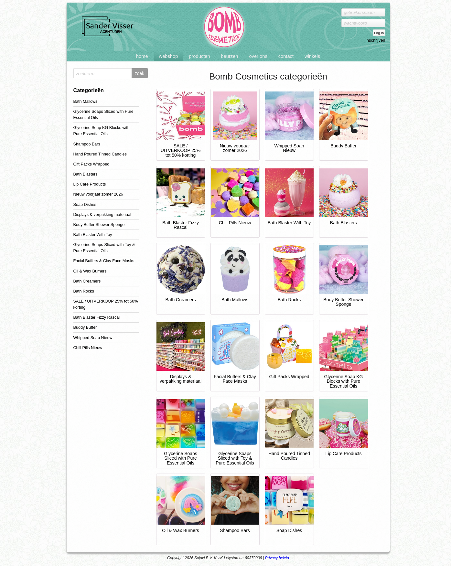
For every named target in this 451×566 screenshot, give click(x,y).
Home (142, 56)
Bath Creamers (87, 281)
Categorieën (88, 90)
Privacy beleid (277, 558)
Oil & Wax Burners (90, 271)
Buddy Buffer (85, 327)
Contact (286, 56)
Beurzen (229, 56)
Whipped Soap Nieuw (93, 338)
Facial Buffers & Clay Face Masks (103, 261)
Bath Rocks (83, 291)
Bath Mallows (85, 101)
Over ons (258, 56)
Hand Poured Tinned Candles (100, 154)
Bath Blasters (85, 174)
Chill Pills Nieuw (87, 348)
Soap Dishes (84, 204)
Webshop (168, 56)
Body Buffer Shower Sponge (99, 224)
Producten (199, 56)
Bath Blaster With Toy (92, 234)
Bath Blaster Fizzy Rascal (96, 317)
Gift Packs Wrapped (91, 164)
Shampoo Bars (86, 144)
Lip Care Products (89, 184)
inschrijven (375, 40)
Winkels (312, 56)
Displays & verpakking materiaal (102, 214)
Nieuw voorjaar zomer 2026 (98, 194)
